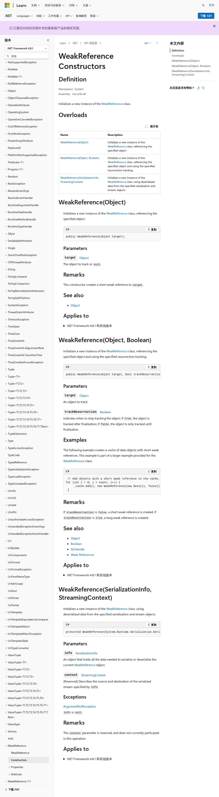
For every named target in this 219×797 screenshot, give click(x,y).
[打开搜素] (203, 5)
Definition (178, 50)
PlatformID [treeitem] (14, 137)
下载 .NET (206, 16)
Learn (62, 43)
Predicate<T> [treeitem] (16, 151)
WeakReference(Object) (74, 142)
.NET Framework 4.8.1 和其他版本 (89, 326)
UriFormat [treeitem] (14, 551)
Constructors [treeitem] (19, 749)
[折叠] (48, 40)
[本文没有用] (203, 88)
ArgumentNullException (79, 706)
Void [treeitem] (10, 727)
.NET (75, 43)
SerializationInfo (86, 653)
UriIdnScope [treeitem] (15, 573)
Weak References (82, 555)
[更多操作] (157, 43)
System (79, 89)
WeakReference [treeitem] (20, 742)
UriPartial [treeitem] (13, 594)
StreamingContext (93, 675)
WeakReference (112, 104)
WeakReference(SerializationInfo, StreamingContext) (191, 72)
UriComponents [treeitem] (17, 544)
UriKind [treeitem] (12, 580)
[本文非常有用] (198, 88)
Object (83, 258)
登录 (211, 5)
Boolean (105, 412)
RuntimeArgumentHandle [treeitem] (23, 194)
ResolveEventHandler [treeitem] (20, 187)
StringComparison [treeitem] (19, 273)
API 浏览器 (90, 43)
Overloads (178, 55)
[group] (111, 374)
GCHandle (78, 549)
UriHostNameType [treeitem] (19, 566)
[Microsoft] (7, 5)
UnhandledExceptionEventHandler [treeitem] (28, 523)
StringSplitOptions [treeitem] (19, 287)
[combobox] (27, 48)
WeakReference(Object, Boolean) (79, 158)
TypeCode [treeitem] (14, 444)
